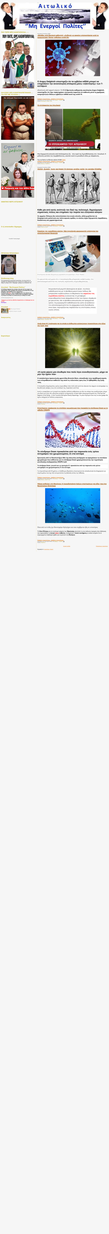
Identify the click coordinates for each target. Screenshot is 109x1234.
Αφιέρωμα (43, 163)
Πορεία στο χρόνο (44, 227)
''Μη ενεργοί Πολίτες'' (15, 309)
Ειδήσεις (42, 319)
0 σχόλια (60, 100)
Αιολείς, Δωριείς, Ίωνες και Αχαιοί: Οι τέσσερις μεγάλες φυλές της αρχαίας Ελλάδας (69, 169)
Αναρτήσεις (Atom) (48, 549)
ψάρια (57, 533)
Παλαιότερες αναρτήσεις (102, 546)
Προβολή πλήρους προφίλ (15, 311)
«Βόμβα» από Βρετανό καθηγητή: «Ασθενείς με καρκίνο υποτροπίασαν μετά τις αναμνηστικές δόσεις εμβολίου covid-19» (68, 36)
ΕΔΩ (64, 160)
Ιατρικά (47, 101)
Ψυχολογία (43, 403)
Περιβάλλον (47, 163)
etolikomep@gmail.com (7, 297)
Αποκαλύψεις (43, 101)
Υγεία (51, 101)
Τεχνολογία (47, 319)
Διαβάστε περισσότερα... (44, 99)
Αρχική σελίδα (66, 546)
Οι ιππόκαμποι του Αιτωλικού (48, 105)
